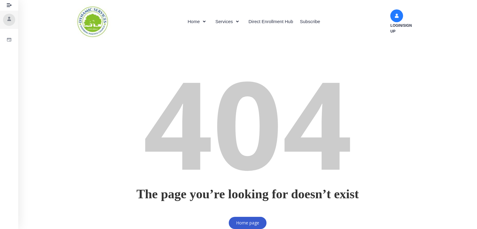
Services (227, 21)
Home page (247, 223)
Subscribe (313, 21)
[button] (194, 21)
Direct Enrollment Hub (272, 21)
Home (194, 21)
